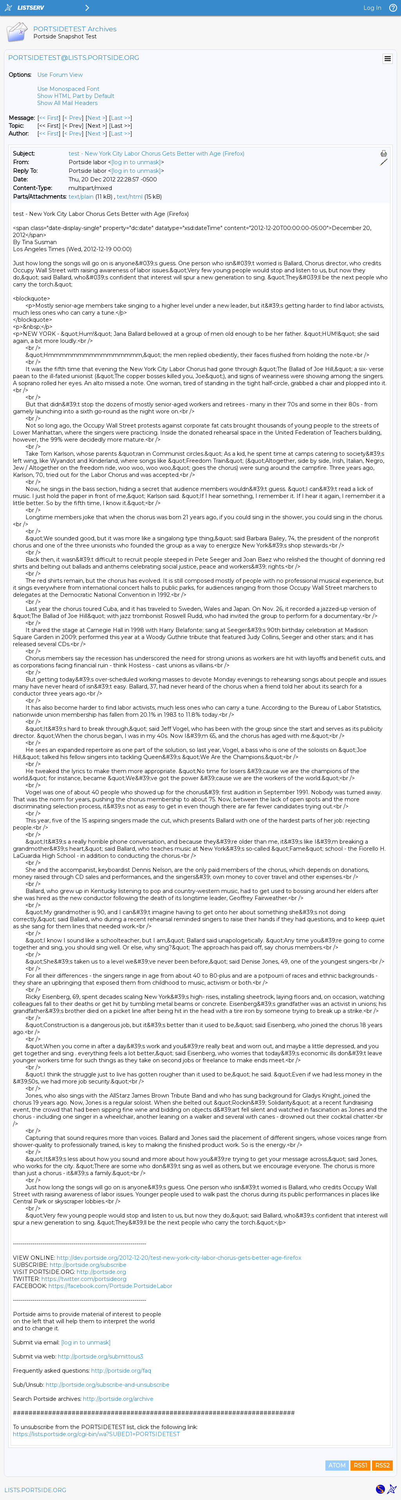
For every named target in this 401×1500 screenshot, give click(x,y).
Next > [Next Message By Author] (96, 133)
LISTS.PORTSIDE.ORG (35, 1490)
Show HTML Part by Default (75, 96)
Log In (372, 7)
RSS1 (360, 1465)
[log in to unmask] (136, 162)
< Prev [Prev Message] (73, 117)
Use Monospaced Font (68, 88)
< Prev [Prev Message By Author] (73, 133)
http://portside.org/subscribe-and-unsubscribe (108, 1384)
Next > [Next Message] (96, 117)
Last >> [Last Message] (120, 117)
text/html (130, 196)
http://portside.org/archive (118, 1398)
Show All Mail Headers (67, 103)
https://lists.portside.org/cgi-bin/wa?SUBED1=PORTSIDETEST (96, 1434)
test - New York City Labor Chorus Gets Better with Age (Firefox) (156, 153)
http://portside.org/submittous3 (100, 1356)
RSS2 (382, 1465)
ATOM (337, 1465)
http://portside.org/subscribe (88, 1264)
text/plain (81, 196)
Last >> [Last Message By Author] (120, 133)
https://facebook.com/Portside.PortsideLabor (110, 1286)
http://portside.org (101, 1271)
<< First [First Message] (49, 117)
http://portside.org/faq (121, 1370)
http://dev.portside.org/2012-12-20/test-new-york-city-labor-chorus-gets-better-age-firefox (179, 1257)
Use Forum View (60, 74)
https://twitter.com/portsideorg (84, 1279)
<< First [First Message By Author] (49, 133)
